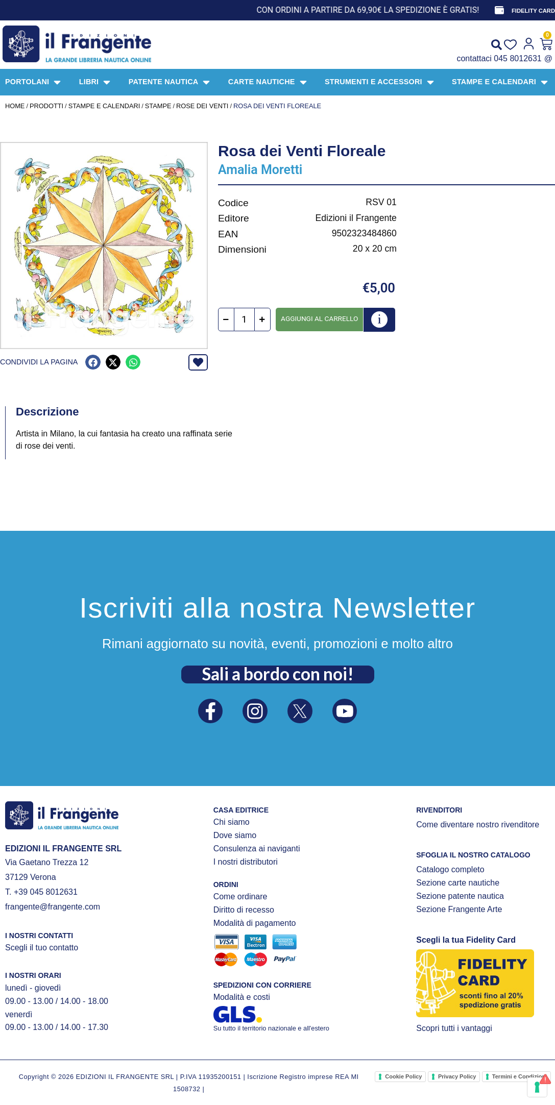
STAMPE (158, 106)
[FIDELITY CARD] (499, 10)
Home (15, 106)
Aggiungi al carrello (319, 318)
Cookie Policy (403, 1076)
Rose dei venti (202, 106)
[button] (92, 362)
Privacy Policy (457, 1076)
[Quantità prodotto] (244, 319)
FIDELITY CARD (533, 11)
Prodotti (46, 106)
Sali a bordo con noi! (278, 674)
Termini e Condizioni (519, 1076)
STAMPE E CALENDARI (104, 106)
